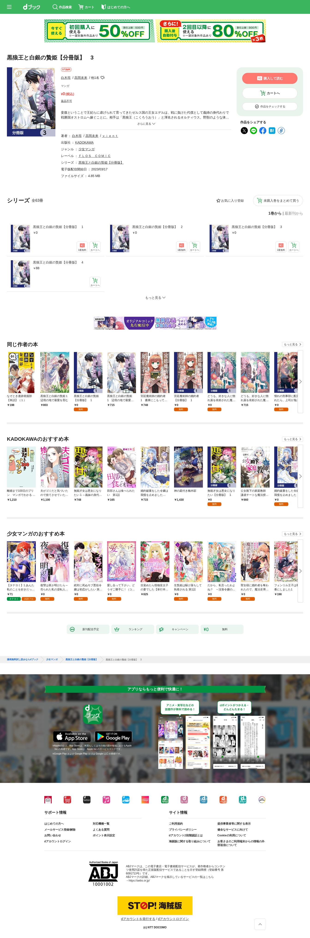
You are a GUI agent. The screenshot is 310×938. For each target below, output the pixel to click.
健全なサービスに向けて (232, 829)
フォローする (102, 77)
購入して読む (273, 78)
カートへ (273, 93)
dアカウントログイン (57, 841)
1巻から (275, 213)
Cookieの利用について (231, 835)
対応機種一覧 (101, 823)
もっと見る (291, 344)
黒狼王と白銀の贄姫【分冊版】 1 (58, 227)
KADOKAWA (84, 142)
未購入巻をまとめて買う (281, 200)
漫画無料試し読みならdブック (22, 659)
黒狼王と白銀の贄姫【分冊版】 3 (257, 227)
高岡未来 (80, 78)
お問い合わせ (52, 835)
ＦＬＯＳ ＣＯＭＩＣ (94, 156)
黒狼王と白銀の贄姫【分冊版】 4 (58, 262)
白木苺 (66, 78)
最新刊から (294, 213)
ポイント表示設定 (104, 835)
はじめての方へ (54, 823)
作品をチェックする (272, 106)
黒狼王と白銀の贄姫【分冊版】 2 (157, 227)
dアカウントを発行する (138, 919)
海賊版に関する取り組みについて (190, 841)
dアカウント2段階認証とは (186, 835)
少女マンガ (86, 149)
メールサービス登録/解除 (59, 829)
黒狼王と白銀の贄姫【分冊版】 (101, 162)
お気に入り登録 (232, 200)
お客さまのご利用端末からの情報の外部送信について (241, 843)
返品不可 (66, 101)
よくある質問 (101, 829)
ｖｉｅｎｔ (110, 136)
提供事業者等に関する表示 (234, 823)
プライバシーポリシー (183, 829)
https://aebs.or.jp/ (139, 880)
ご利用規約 (176, 823)
